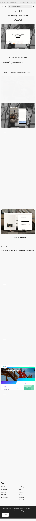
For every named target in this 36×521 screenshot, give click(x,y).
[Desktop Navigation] (18, 168)
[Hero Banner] (18, 377)
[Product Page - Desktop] (18, 221)
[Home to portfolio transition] (18, 350)
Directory (3, 494)
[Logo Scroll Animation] (18, 141)
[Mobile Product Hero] (18, 195)
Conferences (4, 497)
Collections (4, 489)
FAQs (20, 494)
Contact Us (22, 500)
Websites (3, 487)
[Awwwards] (5, 6)
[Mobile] (18, 115)
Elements (3, 492)
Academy (21, 487)
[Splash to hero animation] (18, 432)
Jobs (20, 489)
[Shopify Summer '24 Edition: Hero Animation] (18, 405)
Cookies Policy (20, 510)
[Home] (18, 295)
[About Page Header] (18, 460)
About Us (21, 497)
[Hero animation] (18, 322)
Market (20, 492)
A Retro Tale (18, 20)
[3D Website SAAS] (18, 267)
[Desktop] (18, 88)
